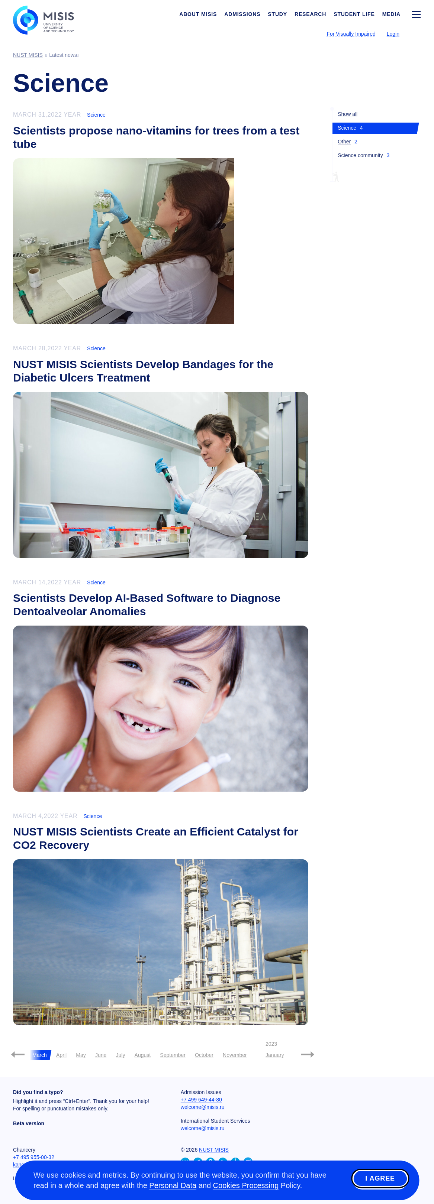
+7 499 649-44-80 (201, 1100)
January (275, 1055)
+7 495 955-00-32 (33, 1157)
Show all (347, 114)
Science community (360, 155)
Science (96, 115)
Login (393, 34)
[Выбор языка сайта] (416, 33)
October (204, 1055)
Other (344, 142)
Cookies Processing (246, 1185)
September (172, 1055)
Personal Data (172, 1185)
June (100, 1055)
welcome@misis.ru (203, 1107)
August (143, 1055)
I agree (380, 1179)
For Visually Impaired (351, 34)
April (61, 1055)
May (81, 1055)
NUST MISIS (214, 1150)
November (235, 1055)
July (120, 1055)
